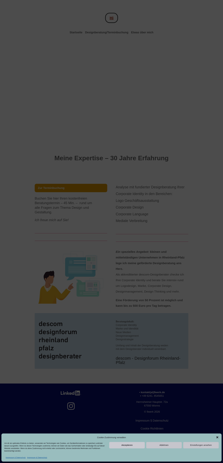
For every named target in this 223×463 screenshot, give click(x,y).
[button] (217, 437)
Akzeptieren (127, 445)
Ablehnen (163, 445)
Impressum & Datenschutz (16, 458)
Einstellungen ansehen (201, 445)
